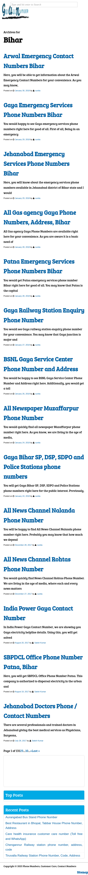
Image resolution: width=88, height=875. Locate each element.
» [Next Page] (31, 751)
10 (26, 751)
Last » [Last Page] (36, 751)
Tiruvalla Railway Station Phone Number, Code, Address (42, 855)
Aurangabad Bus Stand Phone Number (31, 817)
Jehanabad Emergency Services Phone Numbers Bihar (36, 163)
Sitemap (82, 872)
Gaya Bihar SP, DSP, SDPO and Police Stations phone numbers (44, 467)
